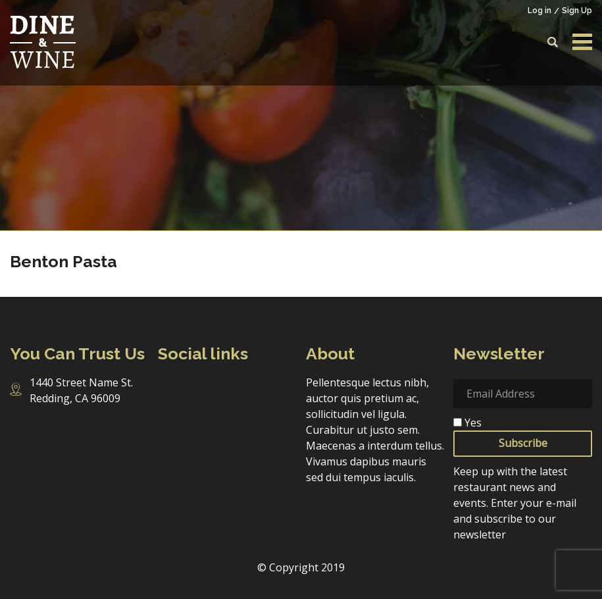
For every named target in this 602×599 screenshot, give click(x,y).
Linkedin (247, 387)
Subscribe (523, 443)
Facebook (168, 387)
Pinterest (272, 387)
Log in (539, 10)
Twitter (221, 387)
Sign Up (577, 10)
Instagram (194, 387)
